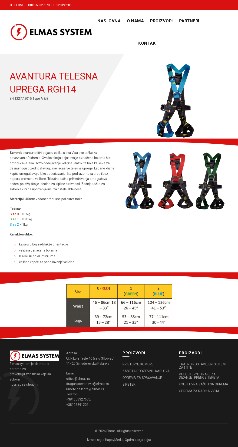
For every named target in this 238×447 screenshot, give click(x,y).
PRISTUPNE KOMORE (138, 364)
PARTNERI (189, 20)
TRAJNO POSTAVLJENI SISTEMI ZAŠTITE (202, 365)
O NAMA (135, 20)
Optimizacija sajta (138, 440)
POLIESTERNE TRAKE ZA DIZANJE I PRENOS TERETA (199, 375)
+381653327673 (39, 5)
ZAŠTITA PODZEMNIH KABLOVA (146, 371)
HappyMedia (114, 440)
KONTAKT (148, 43)
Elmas (111, 431)
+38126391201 (61, 5)
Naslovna (109, 20)
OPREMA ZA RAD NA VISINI (199, 391)
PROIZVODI (161, 20)
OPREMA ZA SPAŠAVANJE (142, 378)
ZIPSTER (129, 384)
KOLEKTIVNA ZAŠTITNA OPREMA (203, 384)
